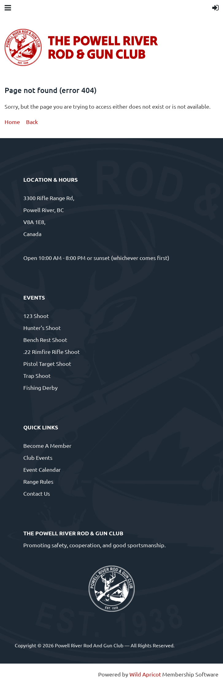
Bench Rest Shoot (45, 339)
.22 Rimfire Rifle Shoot (51, 351)
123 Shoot (36, 315)
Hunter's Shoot (42, 327)
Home (12, 121)
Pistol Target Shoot (47, 363)
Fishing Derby (40, 387)
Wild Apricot (145, 674)
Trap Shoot (37, 375)
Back (32, 121)
